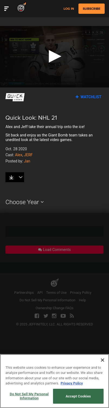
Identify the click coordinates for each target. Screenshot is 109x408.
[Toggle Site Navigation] (6, 8)
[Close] (102, 371)
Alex (18, 155)
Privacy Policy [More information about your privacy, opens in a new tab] (72, 394)
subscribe (91, 8)
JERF (28, 155)
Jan (27, 161)
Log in (69, 9)
